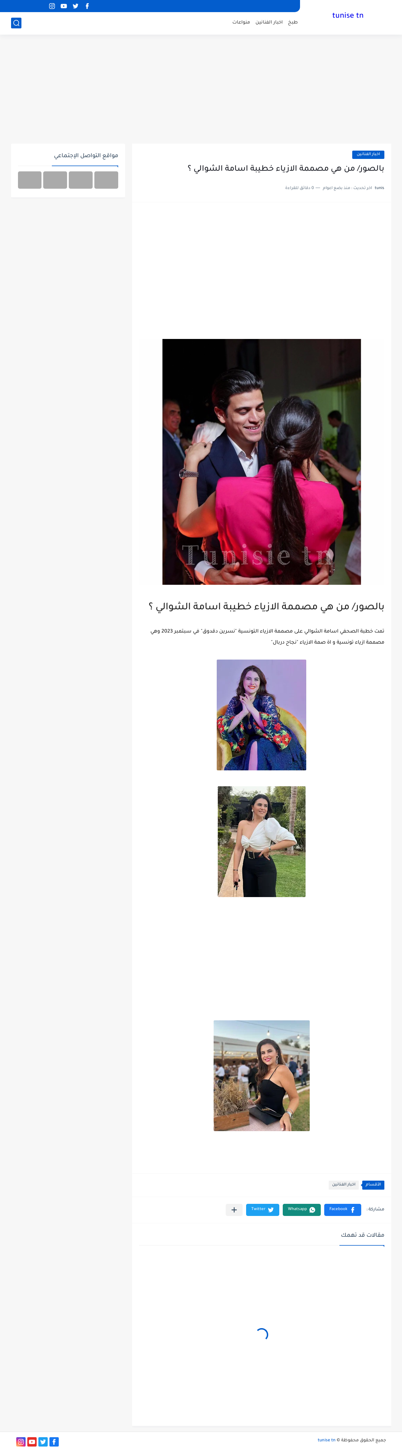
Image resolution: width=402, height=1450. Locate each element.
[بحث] (16, 23)
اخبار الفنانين (269, 22)
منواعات (241, 22)
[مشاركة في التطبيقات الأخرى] (234, 1210)
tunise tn (348, 16)
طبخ (293, 22)
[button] (342, 1210)
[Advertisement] (201, 90)
